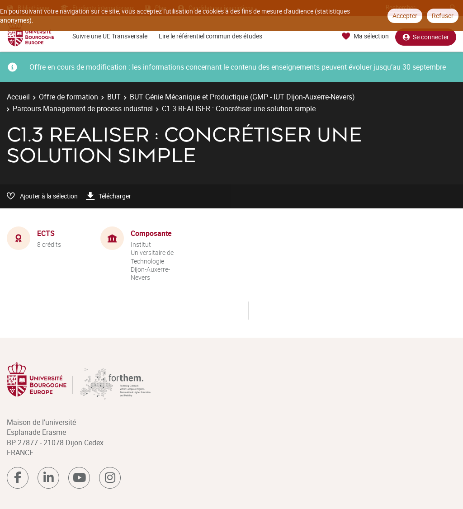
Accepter (404, 15)
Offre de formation (68, 97)
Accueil (18, 97)
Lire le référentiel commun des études (210, 36)
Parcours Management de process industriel (83, 108)
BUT (114, 97)
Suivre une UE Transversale (109, 36)
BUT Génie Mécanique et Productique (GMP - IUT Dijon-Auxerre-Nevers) (242, 97)
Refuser (443, 15)
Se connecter (425, 36)
